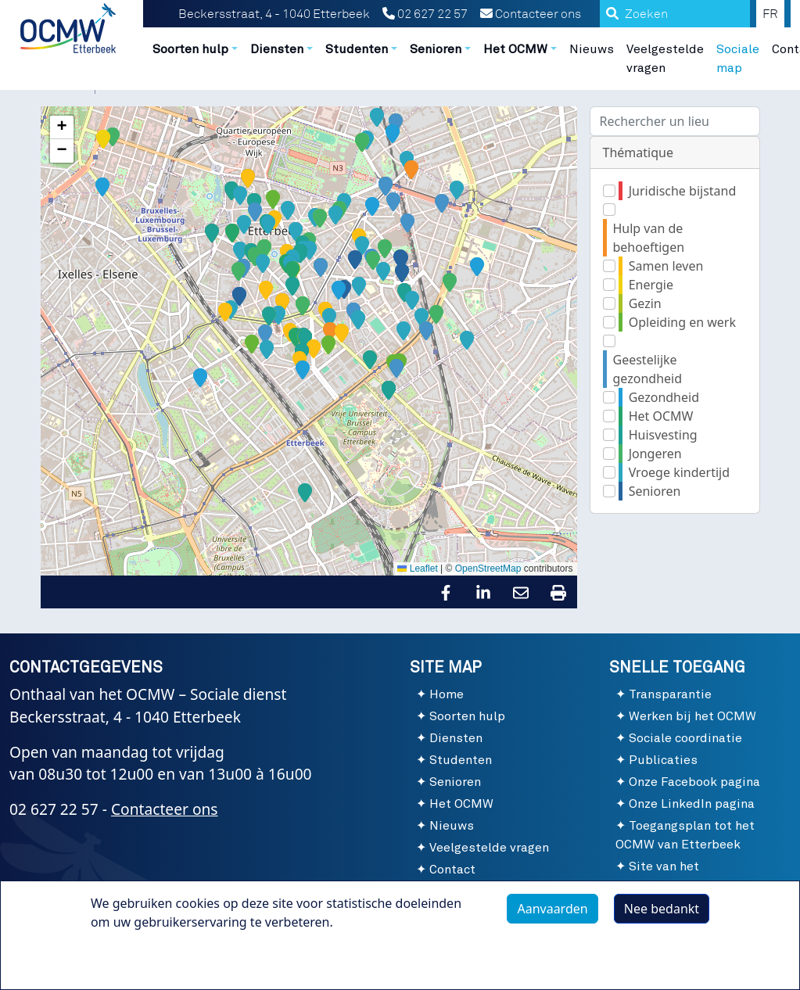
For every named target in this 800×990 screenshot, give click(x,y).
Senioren (655, 491)
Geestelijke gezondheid (648, 369)
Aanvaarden (552, 908)
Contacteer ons (530, 14)
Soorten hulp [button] (190, 49)
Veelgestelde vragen (665, 58)
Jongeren (655, 453)
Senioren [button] (435, 49)
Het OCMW (661, 416)
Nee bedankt (661, 908)
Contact (452, 869)
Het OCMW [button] (515, 49)
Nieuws (591, 49)
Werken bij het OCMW (692, 716)
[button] (365, 197)
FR (770, 14)
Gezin (645, 303)
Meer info (134, 958)
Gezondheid (664, 397)
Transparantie (670, 694)
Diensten (456, 738)
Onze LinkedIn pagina (692, 804)
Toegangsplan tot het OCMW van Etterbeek (685, 835)
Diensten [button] (276, 49)
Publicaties (663, 760)
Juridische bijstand (683, 190)
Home (446, 694)
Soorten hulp (467, 716)
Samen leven (666, 265)
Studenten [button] (356, 49)
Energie (651, 284)
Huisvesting (663, 434)
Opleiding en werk (682, 322)
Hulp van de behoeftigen (649, 238)
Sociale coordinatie (685, 738)
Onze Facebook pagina (694, 782)
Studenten (460, 760)
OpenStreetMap (488, 568)
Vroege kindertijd (679, 472)
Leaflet (417, 568)
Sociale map (737, 58)
